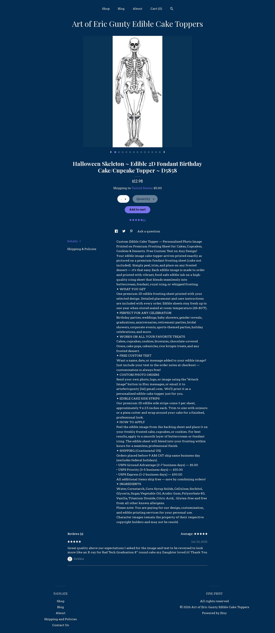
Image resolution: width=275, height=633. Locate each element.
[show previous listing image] (111, 152)
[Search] (171, 9)
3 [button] (123, 152)
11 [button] (152, 152)
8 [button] (141, 152)
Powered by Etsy (214, 613)
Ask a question (148, 231)
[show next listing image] (164, 152)
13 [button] (160, 152)
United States (142, 188)
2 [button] (119, 152)
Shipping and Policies (60, 619)
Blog (121, 8)
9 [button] (145, 152)
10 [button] (149, 152)
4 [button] (126, 152)
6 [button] (134, 152)
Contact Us (60, 625)
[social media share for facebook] (117, 231)
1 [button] (115, 152)
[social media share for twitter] (124, 231)
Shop (106, 8)
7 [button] (137, 152)
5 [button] (130, 152)
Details (74, 241)
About (137, 8)
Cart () (156, 8)
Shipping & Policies (81, 249)
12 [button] (156, 152)
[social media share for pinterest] (132, 231)
